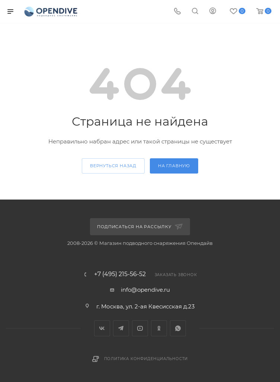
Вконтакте (102, 328)
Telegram (121, 328)
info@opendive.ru (145, 289)
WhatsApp (178, 328)
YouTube (140, 328)
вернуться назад (113, 165)
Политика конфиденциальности (146, 358)
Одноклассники (159, 328)
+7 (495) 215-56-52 (120, 274)
